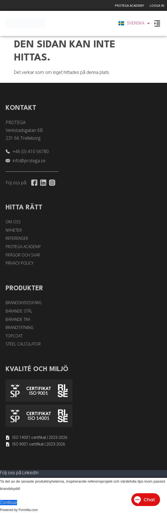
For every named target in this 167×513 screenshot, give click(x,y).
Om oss (13, 221)
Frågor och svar (23, 255)
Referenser (17, 238)
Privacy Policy (19, 263)
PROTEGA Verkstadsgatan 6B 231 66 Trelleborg (24, 130)
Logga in (157, 5)
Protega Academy (129, 5)
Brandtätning (19, 327)
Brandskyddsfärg (24, 302)
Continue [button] (8, 502)
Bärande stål (19, 311)
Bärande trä (18, 319)
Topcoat (14, 335)
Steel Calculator (23, 344)
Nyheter (14, 230)
